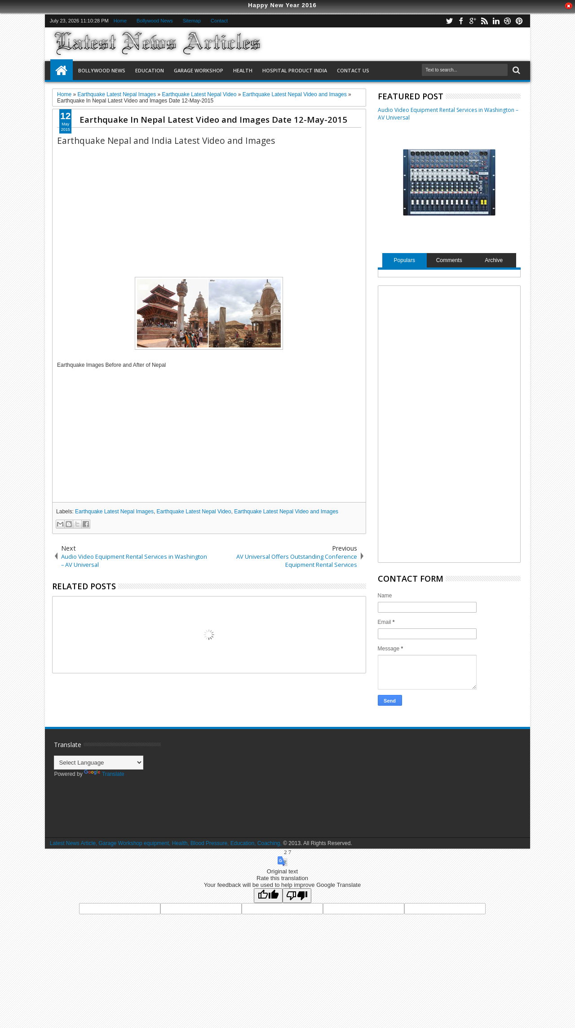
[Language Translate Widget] (98, 763)
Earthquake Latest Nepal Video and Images (286, 511)
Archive (494, 260)
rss (484, 20)
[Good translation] (268, 895)
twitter (449, 20)
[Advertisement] (209, 435)
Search (515, 70)
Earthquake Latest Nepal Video (194, 511)
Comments (449, 260)
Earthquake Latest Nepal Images (114, 511)
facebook (461, 20)
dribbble (507, 20)
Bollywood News (155, 20)
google (472, 20)
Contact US (353, 70)
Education (149, 70)
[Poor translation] (297, 895)
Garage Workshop (198, 70)
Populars (404, 260)
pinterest (519, 20)
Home (120, 20)
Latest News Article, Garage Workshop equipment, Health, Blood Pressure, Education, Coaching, (166, 843)
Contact (219, 20)
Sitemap (192, 20)
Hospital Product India (294, 70)
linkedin (496, 20)
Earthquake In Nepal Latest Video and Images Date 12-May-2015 (213, 119)
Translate (104, 774)
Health (242, 70)
